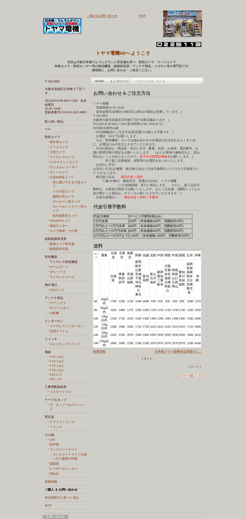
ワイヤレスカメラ (62, 157)
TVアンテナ (58, 303)
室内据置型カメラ (65, 215)
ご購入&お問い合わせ (102, 15)
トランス (56, 427)
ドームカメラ (59, 147)
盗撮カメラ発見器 (62, 243)
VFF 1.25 (55, 379)
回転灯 (54, 473)
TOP (48, 129)
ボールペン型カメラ (67, 201)
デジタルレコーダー (64, 167)
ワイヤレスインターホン (67, 326)
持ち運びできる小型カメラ (70, 184)
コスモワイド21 (60, 391)
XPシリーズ (58, 272)
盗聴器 (54, 463)
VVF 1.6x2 (57, 357)
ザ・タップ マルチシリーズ (67, 407)
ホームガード (59, 267)
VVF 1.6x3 (57, 361)
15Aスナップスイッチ (65, 344)
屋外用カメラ (59, 142)
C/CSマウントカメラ (64, 162)
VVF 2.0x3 (57, 370)
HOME (99, 81)
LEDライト (57, 290)
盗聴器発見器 (59, 248)
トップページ (119, 81)
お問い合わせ (55, 516)
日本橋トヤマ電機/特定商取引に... (178, 351)
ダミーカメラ (59, 172)
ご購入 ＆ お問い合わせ (61, 489)
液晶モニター (59, 225)
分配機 (54, 313)
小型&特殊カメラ (62, 177)
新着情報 (99, 351)
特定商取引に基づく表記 (62, 497)
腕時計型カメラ (63, 196)
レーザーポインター (64, 468)
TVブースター (59, 308)
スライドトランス (62, 422)
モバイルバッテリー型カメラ (70, 208)
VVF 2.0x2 (57, 365)
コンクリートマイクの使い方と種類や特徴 (70, 456)
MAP (142, 15)
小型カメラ (57, 152)
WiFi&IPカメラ (60, 220)
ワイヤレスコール (62, 277)
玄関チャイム (59, 331)
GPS (52, 439)
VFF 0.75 (55, 374)
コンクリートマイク (64, 449)
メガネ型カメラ (63, 191)
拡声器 (54, 444)
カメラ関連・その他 (64, 230)
